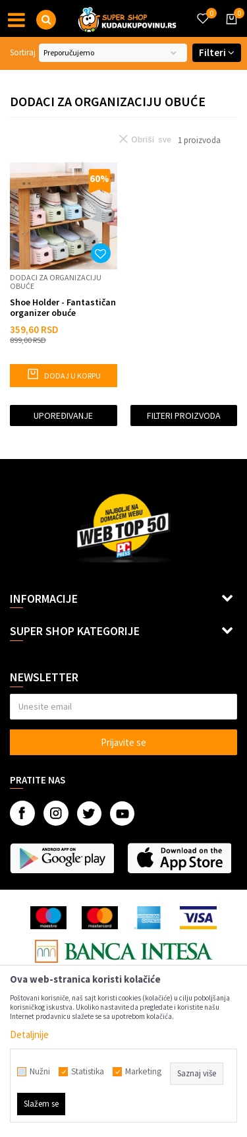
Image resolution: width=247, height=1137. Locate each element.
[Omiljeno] (202, 10)
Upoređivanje (63, 415)
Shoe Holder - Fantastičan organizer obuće (63, 307)
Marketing (143, 1071)
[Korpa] (229, 31)
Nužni (40, 1071)
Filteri (216, 52)
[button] (46, 20)
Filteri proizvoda (184, 415)
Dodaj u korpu (63, 374)
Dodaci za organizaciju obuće (55, 281)
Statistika (87, 1071)
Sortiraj (23, 52)
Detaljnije (29, 1034)
